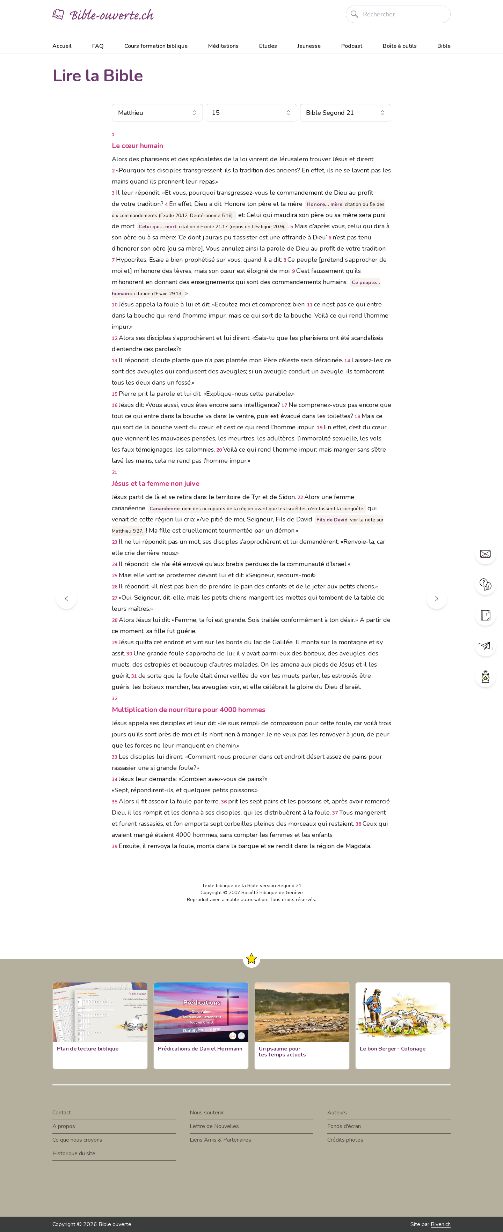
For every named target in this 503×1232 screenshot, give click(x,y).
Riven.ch (441, 1224)
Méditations (223, 46)
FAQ (98, 46)
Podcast (351, 46)
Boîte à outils (400, 46)
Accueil (62, 46)
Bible (444, 46)
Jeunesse (309, 46)
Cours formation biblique (156, 46)
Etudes (268, 46)
